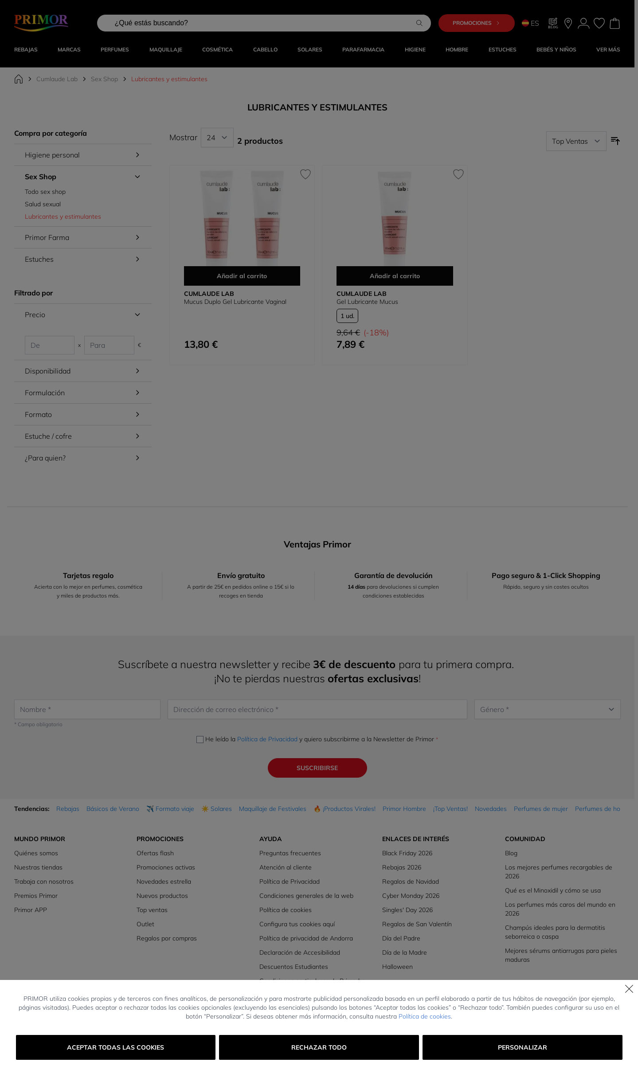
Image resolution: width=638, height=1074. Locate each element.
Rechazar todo (319, 1047)
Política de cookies (425, 1016)
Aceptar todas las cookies (115, 1047)
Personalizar (522, 1047)
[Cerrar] (629, 989)
